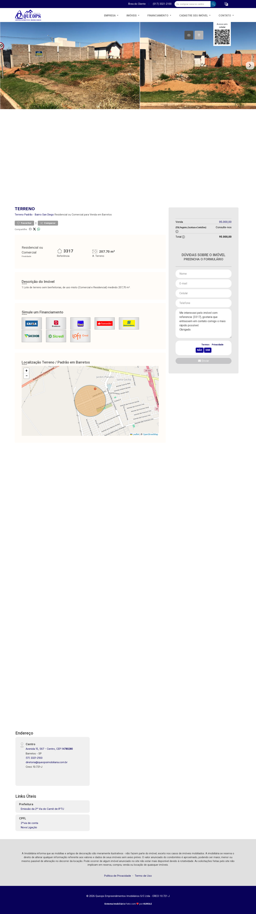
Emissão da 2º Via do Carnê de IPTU (42, 808)
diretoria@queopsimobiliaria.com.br (46, 762)
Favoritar (24, 223)
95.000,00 (225, 221)
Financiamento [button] (158, 15)
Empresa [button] (110, 15)
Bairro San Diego (44, 214)
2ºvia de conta (29, 822)
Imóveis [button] (131, 15)
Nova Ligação (29, 827)
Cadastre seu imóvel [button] (194, 15)
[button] (226, 4)
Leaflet (134, 434)
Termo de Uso (143, 875)
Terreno (19, 214)
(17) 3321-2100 (34, 757)
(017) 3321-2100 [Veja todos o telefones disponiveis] (162, 3)
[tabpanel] (128, 65)
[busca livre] (213, 4)
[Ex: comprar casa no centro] (193, 4)
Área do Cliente (137, 3)
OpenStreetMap (150, 434)
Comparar (48, 223)
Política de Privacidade (117, 875)
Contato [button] (225, 15)
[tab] (188, 35)
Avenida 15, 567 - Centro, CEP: (49, 748)
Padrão (28, 214)
